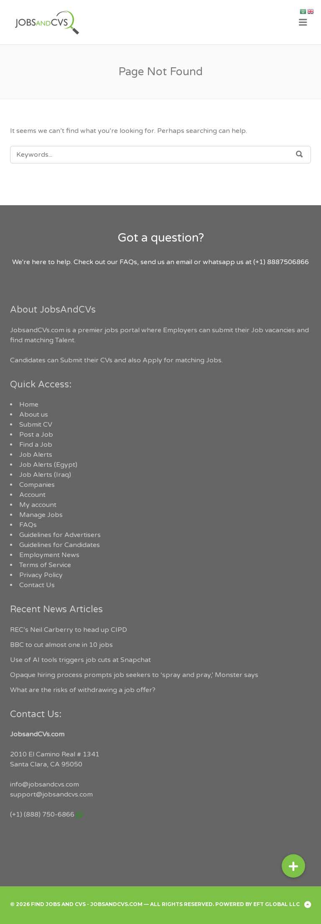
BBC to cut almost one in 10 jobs (61, 645)
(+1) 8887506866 (281, 262)
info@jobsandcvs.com (44, 784)
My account (37, 505)
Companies (37, 485)
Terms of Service (45, 565)
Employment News (49, 555)
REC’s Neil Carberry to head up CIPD (68, 630)
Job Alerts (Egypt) (48, 465)
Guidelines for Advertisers (60, 535)
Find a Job (35, 444)
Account (32, 495)
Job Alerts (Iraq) (45, 475)
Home (28, 404)
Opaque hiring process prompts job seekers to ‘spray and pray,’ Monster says (134, 675)
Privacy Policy (41, 575)
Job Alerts (35, 455)
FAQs (28, 525)
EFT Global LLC (276, 904)
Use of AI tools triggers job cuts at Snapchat (80, 660)
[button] (293, 866)
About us (33, 414)
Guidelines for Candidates (59, 545)
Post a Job (36, 434)
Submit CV (35, 424)
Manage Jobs (41, 515)
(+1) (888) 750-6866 (42, 814)
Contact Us (37, 585)
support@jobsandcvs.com (51, 794)
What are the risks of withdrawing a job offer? (82, 690)
